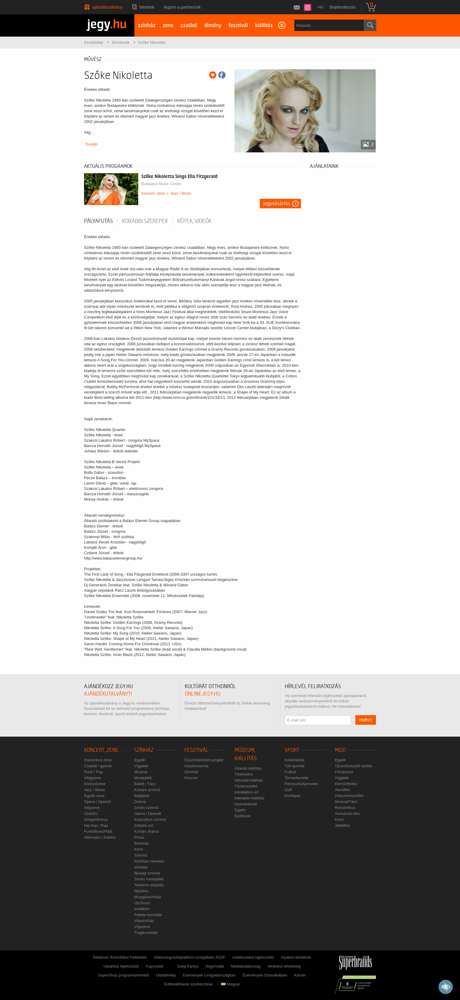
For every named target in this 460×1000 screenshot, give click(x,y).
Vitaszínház (144, 920)
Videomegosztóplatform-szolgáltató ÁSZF (189, 957)
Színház (143, 750)
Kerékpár (292, 795)
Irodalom (141, 909)
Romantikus (345, 807)
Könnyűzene (94, 784)
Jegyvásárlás (276, 203)
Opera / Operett (97, 801)
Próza (139, 837)
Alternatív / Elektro (100, 837)
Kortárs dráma (146, 831)
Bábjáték (141, 795)
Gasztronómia (196, 766)
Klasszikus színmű (150, 819)
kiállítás (264, 25)
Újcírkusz (142, 903)
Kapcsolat (154, 966)
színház (147, 25)
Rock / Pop (93, 772)
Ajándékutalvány (107, 7)
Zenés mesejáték (149, 879)
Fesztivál (196, 750)
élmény (212, 25)
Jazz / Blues (180, 193)
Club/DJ (91, 813)
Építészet (242, 816)
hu (321, 7)
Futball (290, 772)
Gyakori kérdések (296, 957)
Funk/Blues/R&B (98, 831)
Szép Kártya (187, 966)
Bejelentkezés (343, 7)
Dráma (140, 801)
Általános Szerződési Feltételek (120, 957)
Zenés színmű (146, 807)
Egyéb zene (94, 795)
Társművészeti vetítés (353, 766)
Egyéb (139, 760)
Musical (140, 772)
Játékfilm (342, 825)
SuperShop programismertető (123, 975)
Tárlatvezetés (246, 786)
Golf (288, 790)
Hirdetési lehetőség (284, 966)
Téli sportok (294, 766)
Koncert (191, 778)
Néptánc (141, 891)
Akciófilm (342, 790)
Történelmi (243, 774)
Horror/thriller (346, 784)
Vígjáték (141, 766)
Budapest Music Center (161, 184)
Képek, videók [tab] (194, 221)
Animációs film (347, 813)
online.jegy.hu (202, 694)
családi (189, 25)
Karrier (300, 975)
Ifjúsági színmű (147, 873)
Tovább (91, 144)
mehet (365, 720)
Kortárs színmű (147, 790)
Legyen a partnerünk (182, 7)
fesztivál (238, 25)
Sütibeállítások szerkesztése (188, 984)
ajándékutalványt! (108, 694)
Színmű (140, 855)
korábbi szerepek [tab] (145, 221)
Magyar (230, 984)
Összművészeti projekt (203, 760)
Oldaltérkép (165, 975)
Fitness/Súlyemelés (301, 784)
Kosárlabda (294, 760)
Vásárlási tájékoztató (121, 966)
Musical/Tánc (346, 801)
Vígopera (142, 926)
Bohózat (141, 843)
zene (168, 25)
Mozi (340, 750)
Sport (292, 750)
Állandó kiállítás (247, 768)
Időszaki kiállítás (248, 780)
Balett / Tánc (145, 784)
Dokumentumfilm (349, 795)
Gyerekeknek (245, 804)
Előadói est (143, 825)
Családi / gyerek (98, 766)
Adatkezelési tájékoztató (253, 957)
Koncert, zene (153, 193)
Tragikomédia (145, 932)
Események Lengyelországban (209, 975)
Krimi (138, 849)
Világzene (92, 778)
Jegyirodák (214, 966)
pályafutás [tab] (98, 221)
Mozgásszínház (147, 897)
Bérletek (146, 7)
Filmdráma (344, 772)
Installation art (246, 792)
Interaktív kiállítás (249, 798)
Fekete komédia (148, 914)
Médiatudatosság (245, 966)
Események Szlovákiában (265, 975)
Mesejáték (143, 778)
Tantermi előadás (149, 885)
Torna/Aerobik (296, 778)
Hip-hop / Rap (96, 825)
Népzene (92, 807)
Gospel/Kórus (96, 819)
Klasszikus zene (98, 760)
